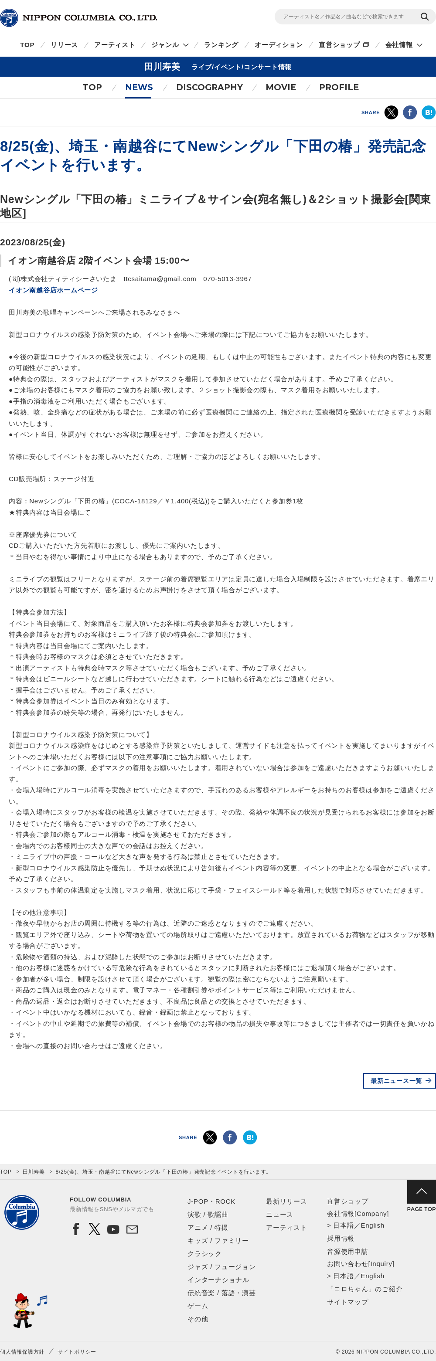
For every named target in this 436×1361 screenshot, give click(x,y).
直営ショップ (339, 44)
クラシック (204, 1253)
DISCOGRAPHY (209, 87)
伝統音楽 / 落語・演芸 (221, 1293)
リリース (64, 44)
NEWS (139, 87)
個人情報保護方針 (22, 1352)
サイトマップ (347, 1302)
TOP (27, 44)
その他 (197, 1319)
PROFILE (339, 87)
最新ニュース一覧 (396, 1080)
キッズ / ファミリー (218, 1240)
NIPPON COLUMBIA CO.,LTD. (78, 18)
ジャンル (165, 44)
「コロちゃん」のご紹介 (364, 1289)
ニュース (279, 1214)
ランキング (221, 44)
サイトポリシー (77, 1352)
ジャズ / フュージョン (221, 1266)
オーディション (279, 44)
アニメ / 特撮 (207, 1227)
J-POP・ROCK (211, 1201)
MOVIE (281, 87)
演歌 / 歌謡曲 (207, 1214)
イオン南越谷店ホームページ (53, 290)
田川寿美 (34, 1172)
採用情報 (340, 1238)
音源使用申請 (347, 1251)
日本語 (343, 1225)
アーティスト (115, 44)
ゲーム (197, 1306)
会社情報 (399, 44)
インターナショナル (218, 1279)
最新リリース (286, 1201)
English (372, 1225)
